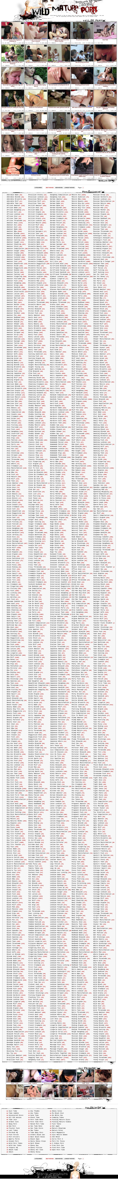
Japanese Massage (57, 700)
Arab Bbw (10, 472)
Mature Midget (77, 279)
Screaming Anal (99, 244)
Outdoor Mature (78, 644)
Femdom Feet (33, 920)
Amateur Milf (12, 300)
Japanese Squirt (57, 730)
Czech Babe (32, 653)
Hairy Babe (54, 358)
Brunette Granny (35, 272)
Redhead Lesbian (78, 950)
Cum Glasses (33, 595)
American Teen (13, 406)
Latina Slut (55, 847)
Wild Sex (97, 1004)
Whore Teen (97, 956)
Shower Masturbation (101, 339)
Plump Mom (76, 735)
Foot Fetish (33, 999)
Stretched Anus (99, 556)
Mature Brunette (78, 218)
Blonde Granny (13, 993)
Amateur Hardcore (14, 289)
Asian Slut (11, 569)
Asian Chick (12, 502)
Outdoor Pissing (78, 646)
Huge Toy (53, 552)
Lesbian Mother (56, 939)
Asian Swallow (13, 576)
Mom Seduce (76, 470)
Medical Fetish (78, 356)
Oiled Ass (76, 584)
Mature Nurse (77, 283)
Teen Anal (97, 634)
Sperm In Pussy (99, 498)
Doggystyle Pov (34, 739)
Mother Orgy (77, 515)
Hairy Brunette (56, 365)
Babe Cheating (13, 610)
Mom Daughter (77, 457)
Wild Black (97, 984)
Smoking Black (99, 429)
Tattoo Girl (98, 616)
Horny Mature (55, 487)
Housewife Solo (56, 520)
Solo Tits (97, 479)
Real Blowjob (77, 892)
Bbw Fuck (10, 644)
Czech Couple (33, 659)
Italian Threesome (57, 646)
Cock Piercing (34, 496)
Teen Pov (97, 722)
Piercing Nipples (79, 711)
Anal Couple (12, 414)
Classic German (34, 446)
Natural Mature (78, 526)
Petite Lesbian (78, 705)
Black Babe (11, 877)
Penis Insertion (78, 687)
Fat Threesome (34, 911)
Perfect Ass (77, 692)
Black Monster (13, 909)
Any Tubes (34, 1113)
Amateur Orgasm (13, 309)
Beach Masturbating (15, 700)
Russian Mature (99, 203)
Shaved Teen (98, 330)
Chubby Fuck (33, 418)
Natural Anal (77, 520)
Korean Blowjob (56, 795)
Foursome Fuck (34, 1008)
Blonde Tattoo (13, 1023)
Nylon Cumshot (77, 552)
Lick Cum (53, 1021)
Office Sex (76, 578)
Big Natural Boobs (14, 821)
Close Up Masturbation (37, 483)
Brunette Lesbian (35, 276)
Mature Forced (77, 251)
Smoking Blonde (99, 431)
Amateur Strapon (13, 332)
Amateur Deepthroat (15, 264)
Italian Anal (55, 619)
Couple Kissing (34, 541)
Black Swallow (13, 937)
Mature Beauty (77, 201)
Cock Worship (33, 500)
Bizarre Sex (12, 868)
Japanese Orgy (56, 715)
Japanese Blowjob (57, 666)
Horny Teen (54, 502)
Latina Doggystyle (57, 821)
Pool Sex (75, 743)
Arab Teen (11, 481)
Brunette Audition (36, 240)
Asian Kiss (11, 537)
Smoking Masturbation (102, 444)
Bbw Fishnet (12, 642)
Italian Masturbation (59, 631)
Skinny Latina (99, 378)
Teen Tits (97, 752)
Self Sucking (98, 272)
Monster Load (77, 494)
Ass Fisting (12, 588)
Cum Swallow (33, 616)
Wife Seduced (98, 971)
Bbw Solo (10, 674)
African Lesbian (13, 214)
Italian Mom (55, 638)
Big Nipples (12, 823)
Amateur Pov (12, 315)
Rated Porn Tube (37, 1124)
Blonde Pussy (12, 1014)
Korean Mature (56, 797)
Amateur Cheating (14, 244)
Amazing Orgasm (13, 380)
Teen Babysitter (100, 640)
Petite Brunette (78, 702)
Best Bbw (10, 728)
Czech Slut (32, 674)
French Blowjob (34, 1019)
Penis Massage (77, 690)
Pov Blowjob (77, 780)
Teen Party (97, 717)
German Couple (56, 216)
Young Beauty (98, 1021)
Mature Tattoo (77, 339)
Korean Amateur (56, 793)
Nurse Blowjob (77, 541)
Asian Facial (12, 515)
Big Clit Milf (13, 784)
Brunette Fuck (34, 270)
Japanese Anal (56, 651)
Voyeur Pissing (99, 922)
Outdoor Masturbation (81, 642)
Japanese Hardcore (57, 690)
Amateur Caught (13, 242)
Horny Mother (55, 494)
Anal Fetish (12, 423)
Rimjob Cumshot (78, 1027)
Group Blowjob (56, 341)
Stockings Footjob (101, 541)
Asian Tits (11, 580)
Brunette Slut (34, 292)
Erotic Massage (34, 836)
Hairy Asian (55, 356)
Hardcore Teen (56, 423)
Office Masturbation (80, 573)
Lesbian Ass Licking (58, 872)
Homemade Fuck (56, 446)
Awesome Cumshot (13, 601)
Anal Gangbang (13, 431)
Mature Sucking (78, 330)
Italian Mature (56, 634)
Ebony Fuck (32, 799)
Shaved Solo (98, 328)
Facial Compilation (36, 859)
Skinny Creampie (100, 371)
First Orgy (32, 971)
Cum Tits (32, 621)
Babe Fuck (11, 612)
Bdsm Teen (11, 696)
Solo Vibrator (99, 483)
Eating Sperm (33, 771)
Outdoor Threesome (79, 649)
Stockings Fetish (100, 539)
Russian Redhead (100, 218)
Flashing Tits (34, 997)
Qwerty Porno (14, 1139)
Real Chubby (77, 903)
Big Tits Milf (13, 842)
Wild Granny (98, 993)
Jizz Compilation (57, 750)
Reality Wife (77, 926)
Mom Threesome (77, 479)
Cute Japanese (34, 640)
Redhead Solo (77, 963)
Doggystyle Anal (35, 735)
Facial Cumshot (34, 862)
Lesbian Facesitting (58, 898)
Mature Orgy (77, 292)
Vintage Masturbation (102, 894)
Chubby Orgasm (34, 429)
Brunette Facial (35, 268)
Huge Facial (55, 537)
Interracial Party (57, 608)
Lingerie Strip (56, 1032)
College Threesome (36, 517)
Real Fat (75, 913)
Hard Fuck (54, 403)
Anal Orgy (11, 438)
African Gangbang (14, 210)
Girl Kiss (54, 261)
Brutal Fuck (33, 313)
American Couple (13, 390)
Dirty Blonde (33, 707)
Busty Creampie (34, 330)
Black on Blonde (13, 954)
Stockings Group (100, 545)
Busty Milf (32, 341)
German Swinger (56, 244)
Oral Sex (75, 614)
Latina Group (55, 825)
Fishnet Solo (33, 991)
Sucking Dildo (99, 591)
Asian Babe (11, 489)
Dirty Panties (34, 724)
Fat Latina (32, 894)
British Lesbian (35, 221)
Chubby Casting (34, 414)
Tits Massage (98, 806)
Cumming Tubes (58, 1117)
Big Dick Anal (13, 804)
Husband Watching (57, 558)
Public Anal (77, 838)
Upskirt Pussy (99, 859)
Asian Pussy (12, 565)
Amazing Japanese (14, 373)
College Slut (33, 513)
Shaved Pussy (98, 326)
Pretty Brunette (78, 825)
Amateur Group (13, 285)
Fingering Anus (34, 948)
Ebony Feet (32, 797)
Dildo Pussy (33, 696)
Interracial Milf (57, 599)
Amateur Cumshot (13, 259)
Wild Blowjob (98, 986)
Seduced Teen (98, 264)
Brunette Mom (33, 281)
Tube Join (85, 1083)
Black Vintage (13, 948)
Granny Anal (55, 304)
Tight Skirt (98, 797)
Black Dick (11, 892)
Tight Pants (98, 793)
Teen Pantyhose (99, 715)
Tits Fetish (98, 804)
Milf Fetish (77, 386)
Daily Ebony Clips (38, 1141)
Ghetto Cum (54, 253)
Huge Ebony (54, 535)
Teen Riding (98, 726)
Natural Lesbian (78, 524)
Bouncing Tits (13, 1051)
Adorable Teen (13, 203)
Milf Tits (76, 436)
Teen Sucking (98, 743)
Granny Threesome (57, 337)
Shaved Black (98, 302)
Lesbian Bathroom (57, 879)
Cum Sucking (33, 614)
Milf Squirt (77, 421)
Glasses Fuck (55, 287)
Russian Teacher (100, 227)
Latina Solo (55, 849)
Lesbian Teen (55, 1001)
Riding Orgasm (77, 1025)
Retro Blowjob (77, 980)
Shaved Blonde (99, 304)
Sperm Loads (98, 502)
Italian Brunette (57, 623)
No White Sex (57, 1115)
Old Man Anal (77, 588)
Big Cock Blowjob (14, 788)
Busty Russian (34, 347)
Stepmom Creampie (100, 528)
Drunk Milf (32, 765)
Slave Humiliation (101, 403)
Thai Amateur (98, 758)
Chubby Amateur (34, 406)
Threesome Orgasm (100, 776)
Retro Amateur (77, 969)
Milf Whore (76, 440)
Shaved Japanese (100, 315)
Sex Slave (97, 283)
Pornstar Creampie (79, 756)
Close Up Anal (34, 470)
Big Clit (10, 780)
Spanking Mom (98, 489)
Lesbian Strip (56, 995)
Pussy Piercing (78, 879)
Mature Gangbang (78, 255)
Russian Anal (77, 1036)
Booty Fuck (11, 1049)
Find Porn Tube (58, 1148)
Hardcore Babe (56, 408)
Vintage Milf (98, 898)
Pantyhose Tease (78, 677)
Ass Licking (12, 593)
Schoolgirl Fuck (100, 240)
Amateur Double (13, 270)
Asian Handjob (13, 530)
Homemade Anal (56, 438)
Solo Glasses (98, 464)
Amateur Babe (12, 229)
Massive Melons (56, 1051)
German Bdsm (55, 205)
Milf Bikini (77, 367)
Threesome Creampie (101, 771)
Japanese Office (57, 711)
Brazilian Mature (35, 199)
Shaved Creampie (100, 311)
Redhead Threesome (79, 967)
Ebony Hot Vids (36, 1150)
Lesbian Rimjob (56, 969)
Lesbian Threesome (57, 1004)
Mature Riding (77, 304)
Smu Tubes (34, 1130)
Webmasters (38, 1168)
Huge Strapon (55, 548)
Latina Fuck (55, 823)
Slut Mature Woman (59, 1135)
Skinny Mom (97, 388)
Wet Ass (96, 926)
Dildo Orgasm (33, 694)
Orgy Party (76, 623)
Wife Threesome (99, 976)
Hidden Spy (54, 434)
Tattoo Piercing (100, 621)
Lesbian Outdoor (57, 950)
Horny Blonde (55, 464)
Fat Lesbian (33, 896)
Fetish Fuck (33, 937)
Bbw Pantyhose (13, 666)
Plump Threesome (78, 739)
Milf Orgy (76, 403)
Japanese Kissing (57, 696)
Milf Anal (76, 358)
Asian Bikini (12, 498)
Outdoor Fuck (77, 636)
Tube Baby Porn (36, 1132)
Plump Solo (76, 737)
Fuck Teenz (56, 1124)
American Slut (13, 403)
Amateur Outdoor (13, 313)
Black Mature (12, 903)
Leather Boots (56, 859)
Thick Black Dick (100, 765)
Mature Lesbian (78, 272)
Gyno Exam (54, 350)
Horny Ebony (55, 479)
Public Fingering (79, 847)
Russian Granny (78, 1060)
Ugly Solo (97, 829)
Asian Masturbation (15, 543)
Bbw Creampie (12, 636)
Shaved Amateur (99, 289)
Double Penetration (36, 754)
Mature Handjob (78, 259)
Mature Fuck (77, 253)
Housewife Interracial (59, 515)
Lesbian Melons (56, 933)
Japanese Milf (56, 707)
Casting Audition (35, 354)
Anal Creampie (13, 416)
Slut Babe (97, 412)
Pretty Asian (77, 819)
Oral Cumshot (77, 610)
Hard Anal (54, 401)
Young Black (98, 1023)
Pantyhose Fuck (78, 668)
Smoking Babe (98, 427)
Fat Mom (31, 903)
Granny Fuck (55, 313)
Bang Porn (14, 1097)
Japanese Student (57, 733)
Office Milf (77, 576)
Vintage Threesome (101, 913)
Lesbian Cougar (56, 892)
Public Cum (76, 842)
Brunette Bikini (35, 251)
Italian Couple (56, 625)
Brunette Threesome (36, 302)
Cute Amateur (33, 629)
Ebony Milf (32, 814)
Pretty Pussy (77, 834)
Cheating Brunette (36, 382)
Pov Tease (76, 799)
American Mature (13, 397)
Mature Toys (77, 345)
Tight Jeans (98, 788)
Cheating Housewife (36, 390)
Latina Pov (54, 844)
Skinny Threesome (100, 397)
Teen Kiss (97, 700)
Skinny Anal (98, 356)
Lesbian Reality (57, 967)
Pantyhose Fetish (79, 666)
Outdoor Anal (77, 629)
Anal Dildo (11, 418)
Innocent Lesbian (57, 565)
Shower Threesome (100, 345)
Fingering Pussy (35, 956)
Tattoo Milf (98, 619)
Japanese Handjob (57, 687)
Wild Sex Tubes (15, 1145)
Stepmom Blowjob (100, 524)
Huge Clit (54, 526)
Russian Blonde (78, 1042)
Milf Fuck (76, 388)
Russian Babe (77, 1038)
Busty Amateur (34, 315)
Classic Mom (33, 453)
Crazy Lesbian (34, 560)
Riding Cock (77, 1014)
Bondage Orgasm (13, 1042)
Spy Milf (97, 513)
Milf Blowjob (77, 369)
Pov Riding (76, 795)
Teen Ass (97, 636)
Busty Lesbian (34, 339)
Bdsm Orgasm (12, 692)
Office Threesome (79, 580)
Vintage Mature (99, 896)
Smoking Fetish (99, 438)
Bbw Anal (10, 627)
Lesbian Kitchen (57, 922)
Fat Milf (32, 900)
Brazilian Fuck (13, 1060)
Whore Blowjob (99, 946)
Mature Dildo (77, 231)
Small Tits (97, 423)
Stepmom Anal (98, 522)
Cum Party (32, 612)
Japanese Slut (56, 726)
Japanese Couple (57, 672)
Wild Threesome (99, 1010)
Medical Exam (77, 354)
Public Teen (77, 859)
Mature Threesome (79, 343)
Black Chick (12, 887)
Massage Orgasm (56, 1049)
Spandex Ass (98, 485)
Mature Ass (76, 195)
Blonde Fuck (12, 989)
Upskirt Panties (100, 857)
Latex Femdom (55, 801)
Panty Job (76, 664)
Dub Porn (32, 1097)
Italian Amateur (57, 616)
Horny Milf (54, 489)
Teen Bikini (98, 649)
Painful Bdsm (77, 653)
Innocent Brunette (57, 563)
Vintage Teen (98, 911)
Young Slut (97, 1051)
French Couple (34, 1023)
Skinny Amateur (99, 354)
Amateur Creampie (14, 255)
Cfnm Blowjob (33, 371)
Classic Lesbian (35, 451)
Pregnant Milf (77, 816)
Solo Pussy (97, 474)
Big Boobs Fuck (13, 778)
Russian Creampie (79, 1053)
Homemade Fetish (57, 444)
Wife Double (98, 967)
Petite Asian (77, 698)
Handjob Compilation (58, 395)
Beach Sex (11, 702)
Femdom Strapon (34, 933)
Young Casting (99, 1029)
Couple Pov (32, 545)
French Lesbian (34, 1032)
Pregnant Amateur (79, 804)
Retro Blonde (77, 978)
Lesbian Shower (56, 976)
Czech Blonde (33, 655)
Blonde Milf (12, 1004)
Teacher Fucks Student (102, 623)
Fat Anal (32, 877)
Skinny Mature (99, 384)
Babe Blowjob (12, 606)
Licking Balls (56, 1023)
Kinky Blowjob (56, 765)
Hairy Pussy (55, 388)
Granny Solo (55, 330)
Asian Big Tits (13, 496)
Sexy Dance (97, 287)
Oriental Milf (77, 627)
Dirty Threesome (35, 730)
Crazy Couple (33, 552)
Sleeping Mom (98, 410)
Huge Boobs (54, 524)
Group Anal (54, 339)
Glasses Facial (56, 285)
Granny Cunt (55, 311)
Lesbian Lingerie (57, 924)
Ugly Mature (98, 825)
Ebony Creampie (34, 791)
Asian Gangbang (13, 528)
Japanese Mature (57, 705)
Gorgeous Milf (56, 300)
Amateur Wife (12, 354)
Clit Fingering (34, 461)
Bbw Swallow (12, 681)
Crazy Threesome (35, 567)
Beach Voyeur (12, 705)
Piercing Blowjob (79, 709)
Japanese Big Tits (57, 664)
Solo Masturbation (101, 468)
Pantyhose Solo (78, 674)
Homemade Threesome (58, 457)
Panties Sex (77, 662)
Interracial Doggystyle (60, 586)
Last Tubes (67, 1097)
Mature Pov (76, 300)
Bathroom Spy (12, 625)
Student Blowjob (100, 563)
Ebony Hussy (35, 1152)
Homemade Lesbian (57, 449)
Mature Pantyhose (79, 294)
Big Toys (10, 847)
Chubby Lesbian (34, 423)
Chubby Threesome (35, 440)
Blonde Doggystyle (14, 980)
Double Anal (33, 741)
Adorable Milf (13, 201)
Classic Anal (33, 442)
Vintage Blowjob (100, 879)
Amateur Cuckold (13, 257)
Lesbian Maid (55, 926)
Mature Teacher (78, 341)
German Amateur (56, 199)
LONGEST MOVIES (69, 187)
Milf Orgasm (77, 401)
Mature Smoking (78, 319)
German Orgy (55, 240)
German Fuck (55, 225)
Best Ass (10, 726)
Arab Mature (12, 477)
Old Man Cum (77, 595)
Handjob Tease (56, 399)
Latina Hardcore (57, 827)
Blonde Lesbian (13, 999)
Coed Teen (32, 502)
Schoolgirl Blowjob (101, 238)
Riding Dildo (77, 1021)
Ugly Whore (97, 834)
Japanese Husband (57, 694)
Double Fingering (35, 748)
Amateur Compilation (15, 248)
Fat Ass (31, 879)
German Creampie (57, 218)
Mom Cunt (75, 455)
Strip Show (97, 558)
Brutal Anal (33, 307)
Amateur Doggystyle (15, 268)
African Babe (12, 208)
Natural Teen (77, 530)
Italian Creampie (57, 627)
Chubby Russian (34, 431)
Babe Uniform (12, 619)
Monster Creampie (79, 489)
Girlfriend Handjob (58, 272)
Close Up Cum (33, 477)
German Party (55, 242)
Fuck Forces (103, 1097)
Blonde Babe (12, 961)
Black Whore (12, 950)
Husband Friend (56, 556)
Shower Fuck (98, 337)
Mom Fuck (75, 461)
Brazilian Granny (35, 195)
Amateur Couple (13, 253)
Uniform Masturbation (102, 842)
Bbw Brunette (12, 631)
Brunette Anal (34, 238)
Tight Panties (99, 791)
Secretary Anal (99, 251)
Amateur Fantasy (13, 274)
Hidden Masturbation (58, 427)
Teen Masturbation (101, 705)
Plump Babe (76, 720)
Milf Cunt (76, 378)
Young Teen (97, 1055)
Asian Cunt (11, 509)
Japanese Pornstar (57, 720)
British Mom (33, 227)
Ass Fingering (13, 586)
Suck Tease (97, 576)
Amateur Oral (12, 307)
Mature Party (77, 296)
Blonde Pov (11, 1012)
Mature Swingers (78, 335)
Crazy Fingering (35, 556)
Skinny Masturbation (101, 382)
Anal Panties (12, 440)
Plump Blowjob (77, 724)
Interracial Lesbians (59, 597)
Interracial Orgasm (58, 603)
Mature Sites (57, 1130)
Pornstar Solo (77, 773)
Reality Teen (77, 924)
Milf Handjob (77, 393)
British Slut (33, 229)
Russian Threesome (101, 231)
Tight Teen (97, 799)
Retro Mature (77, 995)
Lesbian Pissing (57, 956)
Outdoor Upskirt (78, 651)
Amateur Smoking (13, 326)
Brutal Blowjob (34, 309)
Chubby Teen (33, 438)
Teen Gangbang (99, 690)
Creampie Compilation (37, 569)
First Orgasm (33, 969)
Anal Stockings (13, 453)
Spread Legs (98, 507)
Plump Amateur (77, 717)
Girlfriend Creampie (58, 268)
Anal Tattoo (12, 457)
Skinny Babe (98, 360)
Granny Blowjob (56, 307)
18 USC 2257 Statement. (50, 1177)
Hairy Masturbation (58, 382)
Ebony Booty (33, 784)
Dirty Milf (32, 720)
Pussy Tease (77, 887)
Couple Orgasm (34, 543)
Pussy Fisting (77, 866)
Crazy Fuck (32, 558)
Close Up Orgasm (35, 485)
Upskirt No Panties (101, 855)
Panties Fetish (78, 655)
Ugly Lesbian (98, 823)
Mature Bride (77, 216)
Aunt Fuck (11, 599)
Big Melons (11, 819)
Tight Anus (97, 780)
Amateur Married (13, 298)
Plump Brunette (78, 726)
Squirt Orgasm (99, 517)
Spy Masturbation (100, 511)
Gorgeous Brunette (57, 296)
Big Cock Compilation (16, 791)
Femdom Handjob (34, 924)
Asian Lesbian (13, 539)
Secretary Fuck (99, 255)
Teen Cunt (97, 664)
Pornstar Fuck (77, 758)
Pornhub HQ (85, 1097)
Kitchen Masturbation (59, 786)
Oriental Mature (78, 625)
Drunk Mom (32, 767)
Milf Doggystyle (78, 380)
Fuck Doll (32, 1051)
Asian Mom (11, 550)
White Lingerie (99, 941)
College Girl (33, 509)
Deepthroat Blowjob (36, 683)
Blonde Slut (12, 1017)
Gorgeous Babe (56, 292)
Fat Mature (32, 898)
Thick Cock (97, 767)
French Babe (33, 1017)
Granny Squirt (56, 335)
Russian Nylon (99, 212)
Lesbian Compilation (58, 890)
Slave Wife (97, 406)
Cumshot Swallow (35, 625)
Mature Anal (55, 1060)
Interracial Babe (57, 571)
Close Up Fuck (34, 481)
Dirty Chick (33, 711)
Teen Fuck (97, 687)
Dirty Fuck (32, 713)
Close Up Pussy (34, 487)
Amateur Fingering (14, 276)
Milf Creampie (77, 375)
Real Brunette (77, 894)
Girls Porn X (57, 1139)
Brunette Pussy (34, 289)
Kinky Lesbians (56, 771)
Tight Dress (98, 786)
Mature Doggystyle (79, 233)
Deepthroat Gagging (36, 690)
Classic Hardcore (35, 449)
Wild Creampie (99, 989)
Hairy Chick (55, 367)
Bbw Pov (10, 670)
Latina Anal (55, 810)
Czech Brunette (34, 657)
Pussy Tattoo (77, 885)
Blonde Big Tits (13, 965)
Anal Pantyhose (13, 442)
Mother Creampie (78, 507)
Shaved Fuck (98, 313)
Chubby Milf (33, 427)
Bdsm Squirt (12, 694)
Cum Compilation (35, 588)
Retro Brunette (78, 982)
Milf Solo (76, 416)
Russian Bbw (77, 1040)
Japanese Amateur (57, 649)
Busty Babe (32, 322)
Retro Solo (76, 1008)
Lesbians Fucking (57, 1017)
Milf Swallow (77, 429)
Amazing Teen (12, 382)
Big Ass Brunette (14, 754)
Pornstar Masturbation (81, 763)
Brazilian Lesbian (36, 197)
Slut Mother (98, 416)
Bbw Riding (11, 672)
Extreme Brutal (34, 851)
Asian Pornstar (13, 560)
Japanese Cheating (57, 670)
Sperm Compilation (101, 494)
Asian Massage (13, 541)
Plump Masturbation (80, 728)
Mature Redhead (78, 302)
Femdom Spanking (35, 930)
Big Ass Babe (12, 748)
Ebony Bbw (32, 780)
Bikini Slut (12, 853)
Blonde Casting (13, 971)
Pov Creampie (77, 784)
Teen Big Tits (99, 646)
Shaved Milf (98, 324)
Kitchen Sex (55, 791)
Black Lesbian (13, 898)
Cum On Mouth (33, 603)
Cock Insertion (34, 492)
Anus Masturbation (14, 468)
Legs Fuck (54, 866)
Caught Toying (34, 367)
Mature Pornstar (78, 298)
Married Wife (55, 1042)
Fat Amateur (33, 875)
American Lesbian (14, 395)
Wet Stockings (99, 937)
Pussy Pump (76, 881)
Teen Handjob (98, 696)
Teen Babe (97, 638)
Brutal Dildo (33, 311)
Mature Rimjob (77, 307)
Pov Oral (75, 791)
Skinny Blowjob (99, 367)
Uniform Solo (98, 844)
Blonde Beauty (13, 963)
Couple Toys (33, 548)
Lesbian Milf (55, 935)
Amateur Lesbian (13, 296)
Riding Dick (77, 1019)
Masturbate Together (58, 1053)
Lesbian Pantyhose (57, 952)
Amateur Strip (13, 335)
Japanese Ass (55, 653)
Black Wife (11, 952)
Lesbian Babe (55, 875)
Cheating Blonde (35, 380)
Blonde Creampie (13, 978)
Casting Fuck (33, 356)
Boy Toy (10, 1053)
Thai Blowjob (98, 761)
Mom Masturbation (79, 466)
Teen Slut (97, 730)
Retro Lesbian (77, 991)
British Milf (33, 225)
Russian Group (99, 195)
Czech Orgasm (33, 672)
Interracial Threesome (59, 614)
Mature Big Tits (78, 208)
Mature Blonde (77, 212)
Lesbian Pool (55, 958)
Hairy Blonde (55, 363)
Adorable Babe (13, 195)
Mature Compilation (80, 225)
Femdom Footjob (34, 922)
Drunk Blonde (33, 761)
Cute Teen (32, 646)
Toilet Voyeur (99, 808)
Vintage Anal (98, 870)
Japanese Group (56, 685)
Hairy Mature (55, 384)
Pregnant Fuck (77, 812)
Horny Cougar (55, 474)
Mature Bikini (77, 210)
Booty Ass (11, 1047)
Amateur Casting (13, 240)
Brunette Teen (34, 300)
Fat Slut (32, 907)
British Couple (34, 212)
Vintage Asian (99, 872)
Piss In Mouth (77, 715)
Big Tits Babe (13, 829)
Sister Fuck (98, 352)
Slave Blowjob (99, 399)
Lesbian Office (56, 943)
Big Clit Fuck (13, 782)
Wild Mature (98, 997)
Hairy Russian (56, 390)
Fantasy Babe (33, 870)
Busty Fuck (32, 335)
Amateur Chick (13, 246)
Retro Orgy (76, 1004)
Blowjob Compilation (15, 1032)
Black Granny (12, 896)
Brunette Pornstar (36, 285)
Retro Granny (77, 989)
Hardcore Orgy (56, 418)
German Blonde (56, 208)
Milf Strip (76, 425)
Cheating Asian (34, 378)
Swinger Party (99, 610)
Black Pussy (12, 922)
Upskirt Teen (98, 862)
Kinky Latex (55, 769)
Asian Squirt (12, 573)
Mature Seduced (78, 311)
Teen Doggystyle (100, 670)
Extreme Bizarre (35, 849)
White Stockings (100, 943)
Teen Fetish (98, 679)
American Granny (13, 393)
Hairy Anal (54, 354)
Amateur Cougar (13, 251)
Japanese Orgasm (57, 713)
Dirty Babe (32, 705)
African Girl (12, 212)
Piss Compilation (79, 713)
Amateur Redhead (13, 317)
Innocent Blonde (57, 560)
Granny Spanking (57, 332)
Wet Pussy (97, 935)
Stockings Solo (99, 548)
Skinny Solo (98, 393)
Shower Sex (97, 341)
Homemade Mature (57, 451)
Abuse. (60, 1177)
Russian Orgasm (99, 214)
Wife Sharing (98, 974)
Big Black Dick (13, 776)
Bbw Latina (11, 649)
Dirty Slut (32, 726)
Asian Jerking (13, 535)
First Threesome (35, 974)
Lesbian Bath (55, 877)
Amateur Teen (12, 345)
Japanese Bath (56, 657)
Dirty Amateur (34, 700)
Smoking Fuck (98, 440)
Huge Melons (55, 541)
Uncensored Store (50, 1083)
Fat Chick (32, 890)
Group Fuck (54, 343)
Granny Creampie (57, 309)
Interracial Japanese (59, 595)
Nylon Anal (76, 548)
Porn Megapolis (58, 1132)
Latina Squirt (56, 851)
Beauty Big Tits (13, 709)
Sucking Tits (98, 595)
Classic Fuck (33, 444)
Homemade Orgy (56, 453)
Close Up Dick (34, 479)
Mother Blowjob (78, 502)
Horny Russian (56, 500)
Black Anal (11, 872)
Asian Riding (12, 567)
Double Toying (34, 756)
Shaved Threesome (100, 332)
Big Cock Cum (12, 793)
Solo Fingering (99, 461)
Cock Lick (32, 494)
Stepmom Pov (98, 535)
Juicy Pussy (55, 761)
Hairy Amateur (56, 352)
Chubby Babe (33, 410)
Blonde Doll (12, 982)
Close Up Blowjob (35, 472)
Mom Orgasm (76, 468)
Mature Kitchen (78, 268)
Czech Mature (33, 666)
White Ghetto (98, 939)
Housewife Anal (56, 509)
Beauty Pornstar (13, 720)
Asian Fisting (13, 522)
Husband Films (56, 554)
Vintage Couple (99, 881)
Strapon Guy (98, 552)
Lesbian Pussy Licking (59, 965)
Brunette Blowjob (35, 253)
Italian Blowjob (57, 621)
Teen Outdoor (98, 713)
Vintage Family (99, 883)
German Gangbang (57, 227)
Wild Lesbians (99, 995)
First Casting (34, 963)
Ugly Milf (97, 827)
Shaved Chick (98, 309)
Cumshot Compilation (37, 623)
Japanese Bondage (57, 668)
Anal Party (11, 444)
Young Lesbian (99, 1045)
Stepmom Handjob (100, 532)
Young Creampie (99, 1036)
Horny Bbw (54, 461)
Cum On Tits (33, 608)
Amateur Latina (13, 294)
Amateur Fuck (12, 281)
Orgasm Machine (78, 619)
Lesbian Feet (55, 903)
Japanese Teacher (57, 735)
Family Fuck (33, 866)
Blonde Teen (12, 1025)
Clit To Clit (33, 468)
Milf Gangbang (77, 390)
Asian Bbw (11, 492)
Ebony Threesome (35, 829)
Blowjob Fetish (13, 1034)
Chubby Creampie (35, 416)
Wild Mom (97, 1001)
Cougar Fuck (33, 526)
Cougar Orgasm (34, 528)
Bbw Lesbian (12, 651)
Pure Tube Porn (36, 1122)
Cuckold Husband (35, 584)
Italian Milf (55, 636)
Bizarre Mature (13, 866)
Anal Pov (10, 449)
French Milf (33, 1038)
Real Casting (77, 898)
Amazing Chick (13, 369)
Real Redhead (77, 920)
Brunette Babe (34, 242)
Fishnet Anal (33, 984)
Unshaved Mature (100, 849)
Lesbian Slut (55, 980)
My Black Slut (58, 1113)
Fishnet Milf (33, 989)
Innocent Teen (56, 567)
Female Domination (36, 918)
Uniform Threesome (101, 847)
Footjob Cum (33, 1004)
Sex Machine (98, 279)
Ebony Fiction (36, 1148)
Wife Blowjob (98, 965)
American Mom (12, 401)
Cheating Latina (35, 395)
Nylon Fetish (77, 556)
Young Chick (98, 1032)
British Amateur (35, 205)
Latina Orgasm (56, 838)
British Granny (34, 218)
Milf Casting (77, 373)
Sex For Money (99, 276)
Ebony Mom (32, 816)
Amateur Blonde (13, 233)
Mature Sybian (77, 337)
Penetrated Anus (78, 685)
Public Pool (77, 855)
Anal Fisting (12, 425)
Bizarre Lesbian (13, 862)
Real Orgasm (77, 915)
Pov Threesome (77, 801)
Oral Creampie (77, 606)
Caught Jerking (34, 363)
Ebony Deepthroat (35, 793)
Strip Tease (98, 560)
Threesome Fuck (99, 773)
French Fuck (33, 1027)
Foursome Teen (34, 1010)
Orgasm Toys (77, 621)
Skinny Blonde (99, 365)
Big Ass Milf (12, 767)
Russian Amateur (78, 1034)
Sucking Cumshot (100, 588)
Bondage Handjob (13, 1040)
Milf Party (76, 406)
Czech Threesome (35, 679)
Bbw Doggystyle (13, 638)
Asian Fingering (13, 520)
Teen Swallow (98, 745)
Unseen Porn (14, 1141)
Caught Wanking (34, 369)
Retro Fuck (76, 986)
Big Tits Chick (13, 832)
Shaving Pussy (99, 335)
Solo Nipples (98, 470)
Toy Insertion (99, 812)
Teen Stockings (99, 739)
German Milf (55, 238)
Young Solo (97, 1053)
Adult (11, 1152)
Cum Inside (32, 597)
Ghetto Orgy (55, 257)
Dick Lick (32, 692)
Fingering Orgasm (35, 954)
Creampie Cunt (34, 571)
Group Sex (54, 347)
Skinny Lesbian (99, 380)
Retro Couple (77, 984)
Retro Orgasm (77, 1001)
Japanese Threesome (58, 739)
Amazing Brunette (14, 367)
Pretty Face (77, 827)
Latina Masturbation (58, 832)
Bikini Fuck (12, 851)
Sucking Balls (99, 578)
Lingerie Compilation (59, 1027)
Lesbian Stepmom (57, 989)
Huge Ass (53, 522)
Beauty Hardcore (13, 715)
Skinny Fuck (98, 373)
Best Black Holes (37, 1137)
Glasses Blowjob (57, 283)
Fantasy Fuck (33, 872)
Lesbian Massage (57, 928)
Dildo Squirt (33, 698)
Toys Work (97, 816)
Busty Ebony (33, 332)
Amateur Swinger (13, 341)
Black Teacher (13, 939)
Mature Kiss (77, 266)
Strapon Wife (98, 554)
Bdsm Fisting (12, 690)
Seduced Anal (98, 259)
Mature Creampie (78, 227)
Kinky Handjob (56, 767)
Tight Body (97, 784)
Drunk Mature (33, 763)
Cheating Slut (34, 401)
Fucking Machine (35, 1055)
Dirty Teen (32, 728)
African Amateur (13, 205)
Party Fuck (76, 679)
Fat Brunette (33, 885)
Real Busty (76, 896)
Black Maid (11, 900)
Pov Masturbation (79, 788)
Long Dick (54, 1036)
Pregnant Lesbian (79, 814)
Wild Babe (97, 980)
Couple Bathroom (35, 535)
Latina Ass (54, 812)
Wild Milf (97, 999)
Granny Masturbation (58, 324)
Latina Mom (54, 836)
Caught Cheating (35, 360)
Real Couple (77, 907)
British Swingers (35, 231)
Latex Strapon (56, 808)
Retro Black (77, 976)
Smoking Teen (98, 453)
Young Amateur (99, 1012)
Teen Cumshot (98, 662)
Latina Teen (55, 853)
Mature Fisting (78, 246)
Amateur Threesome (14, 347)
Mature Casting (78, 221)
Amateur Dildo (13, 266)
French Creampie (35, 1025)
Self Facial (98, 268)
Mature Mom (76, 281)
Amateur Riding (13, 319)
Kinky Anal (54, 763)
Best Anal (11, 724)
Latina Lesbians (57, 829)
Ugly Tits (97, 832)
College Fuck (33, 507)
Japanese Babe (56, 655)
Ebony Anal (32, 776)
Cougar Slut (33, 530)
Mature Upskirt (78, 350)
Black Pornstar (13, 918)
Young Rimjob (98, 1047)
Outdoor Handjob (78, 640)
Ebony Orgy (32, 821)
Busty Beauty (33, 324)
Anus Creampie (13, 466)
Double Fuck (33, 752)
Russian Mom (98, 208)
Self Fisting (98, 270)
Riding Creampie (78, 1017)
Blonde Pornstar (13, 1010)
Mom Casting (77, 449)
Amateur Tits (12, 350)
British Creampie (35, 214)
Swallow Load (98, 597)
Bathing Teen (12, 621)
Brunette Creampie (36, 261)
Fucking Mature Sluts (61, 1120)
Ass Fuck (10, 591)
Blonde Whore (12, 1029)
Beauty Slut (12, 722)
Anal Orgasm (12, 436)
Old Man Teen (77, 599)
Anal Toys (11, 461)
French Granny (34, 1029)
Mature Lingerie (78, 274)
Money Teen (76, 481)
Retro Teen (76, 1010)
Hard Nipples (55, 406)
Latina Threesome (57, 855)
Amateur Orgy (12, 311)
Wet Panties (98, 933)
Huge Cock (54, 528)
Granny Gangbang (57, 315)
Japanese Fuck (56, 681)
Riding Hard (77, 1023)
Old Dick (75, 586)
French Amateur (34, 1012)
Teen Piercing (99, 720)
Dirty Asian (33, 702)
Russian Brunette (79, 1047)
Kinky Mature (55, 773)
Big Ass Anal (12, 743)
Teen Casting (98, 653)
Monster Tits (77, 498)
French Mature (34, 1036)
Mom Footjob (77, 459)
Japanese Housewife (58, 692)
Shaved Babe (98, 296)
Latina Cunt (55, 819)
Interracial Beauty (58, 573)
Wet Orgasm (97, 930)
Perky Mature (77, 696)
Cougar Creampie (35, 524)
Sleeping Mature (100, 408)
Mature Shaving (78, 313)
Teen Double (98, 672)
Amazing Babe (12, 360)
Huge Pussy (54, 545)
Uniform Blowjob (100, 836)
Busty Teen (32, 350)
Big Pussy (11, 827)
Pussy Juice (77, 872)
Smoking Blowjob (100, 434)
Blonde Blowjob (13, 969)
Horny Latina (55, 485)
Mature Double (77, 236)
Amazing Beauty (13, 363)
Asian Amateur (13, 483)
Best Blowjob (12, 730)
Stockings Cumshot (101, 537)
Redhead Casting (78, 939)
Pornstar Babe (77, 750)
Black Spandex (13, 930)
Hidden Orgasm (56, 429)
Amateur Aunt (12, 227)
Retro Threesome (78, 1012)
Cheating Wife (34, 403)
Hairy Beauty (55, 360)
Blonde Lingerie (13, 1001)
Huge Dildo (54, 532)
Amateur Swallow (13, 339)
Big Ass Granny (13, 763)
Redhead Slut (77, 961)
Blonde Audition (13, 958)
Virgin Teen (98, 918)
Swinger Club (98, 601)
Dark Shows (34, 1143)
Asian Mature (12, 545)
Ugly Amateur (98, 819)
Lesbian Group (56, 915)
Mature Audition (78, 197)
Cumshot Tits (33, 627)
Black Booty (12, 885)
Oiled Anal (76, 582)
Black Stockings (13, 935)
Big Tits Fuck (13, 836)
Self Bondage (98, 266)
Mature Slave (77, 315)
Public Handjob (78, 851)
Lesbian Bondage (57, 885)
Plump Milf (76, 733)
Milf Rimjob (77, 412)
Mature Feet (77, 240)
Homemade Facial (57, 442)
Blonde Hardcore (13, 995)
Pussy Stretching (79, 883)
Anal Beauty (12, 408)
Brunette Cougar (35, 259)
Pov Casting (77, 782)
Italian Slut (55, 642)
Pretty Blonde (77, 823)
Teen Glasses (98, 692)
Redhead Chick (77, 941)
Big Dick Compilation (16, 808)
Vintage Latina (99, 890)
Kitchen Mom (55, 788)
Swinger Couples (100, 603)
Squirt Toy (97, 520)
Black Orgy (11, 913)
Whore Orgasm (98, 954)
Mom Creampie (77, 453)
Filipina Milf (34, 946)
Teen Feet (97, 677)
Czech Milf (32, 668)
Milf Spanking (77, 418)
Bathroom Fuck (13, 623)
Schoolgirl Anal (100, 236)
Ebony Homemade (34, 804)
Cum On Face (33, 601)
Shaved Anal (98, 292)
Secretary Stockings (101, 257)
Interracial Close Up (59, 578)
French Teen (33, 1047)
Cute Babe (32, 631)
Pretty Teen (77, 836)
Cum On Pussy (33, 606)
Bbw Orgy (10, 664)
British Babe (33, 210)
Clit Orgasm (33, 464)
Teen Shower (98, 728)
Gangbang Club (34, 1060)
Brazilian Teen (34, 203)
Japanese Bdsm (56, 659)
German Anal (55, 201)
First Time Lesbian (36, 980)
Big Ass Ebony (13, 758)
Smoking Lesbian (100, 442)
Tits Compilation (100, 801)
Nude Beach (76, 537)
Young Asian (98, 1017)
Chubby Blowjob (34, 412)
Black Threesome (13, 943)
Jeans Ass (54, 743)
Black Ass (11, 875)
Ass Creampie (12, 584)
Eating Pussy (33, 769)
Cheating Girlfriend (37, 388)
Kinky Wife (54, 780)
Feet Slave (32, 915)
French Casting (34, 1021)
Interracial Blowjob (58, 576)
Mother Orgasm (77, 513)
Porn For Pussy (58, 1141)
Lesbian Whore (56, 1014)
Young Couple (98, 1034)
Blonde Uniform (13, 1027)
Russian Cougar (78, 1049)
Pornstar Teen (77, 776)
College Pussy (34, 511)
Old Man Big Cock (79, 591)
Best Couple (12, 735)
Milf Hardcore (77, 395)
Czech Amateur (34, 649)
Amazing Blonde (13, 365)
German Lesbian (56, 233)
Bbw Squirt (11, 677)
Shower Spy (97, 343)
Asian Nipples (13, 552)
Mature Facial (77, 238)
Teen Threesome (99, 750)
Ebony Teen (32, 827)
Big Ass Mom (12, 769)
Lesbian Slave (56, 978)
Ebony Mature (33, 812)
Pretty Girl (77, 829)
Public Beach (77, 840)
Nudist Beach (77, 539)
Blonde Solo (12, 1019)
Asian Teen (11, 578)
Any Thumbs (34, 1111)
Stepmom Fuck (98, 530)
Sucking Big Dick (100, 582)
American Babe (13, 384)
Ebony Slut (32, 825)
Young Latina (98, 1042)
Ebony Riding (33, 823)
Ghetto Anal (55, 251)
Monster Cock (77, 485)
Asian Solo (11, 571)
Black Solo (11, 928)
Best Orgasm (12, 741)
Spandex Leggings (100, 487)
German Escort (56, 221)
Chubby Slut (33, 436)
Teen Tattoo (98, 748)
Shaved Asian (98, 294)
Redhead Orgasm (78, 956)
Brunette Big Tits (36, 248)
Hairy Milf (54, 386)
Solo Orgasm (98, 472)
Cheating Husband (35, 393)
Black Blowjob (13, 883)
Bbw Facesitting (13, 640)
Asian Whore (12, 582)
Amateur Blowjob (13, 236)
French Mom (32, 1040)
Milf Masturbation (79, 399)
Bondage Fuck (12, 1038)
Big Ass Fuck (12, 761)
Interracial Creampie (59, 580)
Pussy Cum (76, 862)
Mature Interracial (80, 264)
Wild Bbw (97, 982)
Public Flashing (78, 849)
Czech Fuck (32, 662)
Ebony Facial (33, 795)
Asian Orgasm (12, 554)
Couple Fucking (34, 539)
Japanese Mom (55, 709)
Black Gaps (34, 1139)
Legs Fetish (55, 864)
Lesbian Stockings (57, 991)
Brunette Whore (34, 304)
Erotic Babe (33, 832)
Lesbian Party (56, 954)
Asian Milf (11, 548)
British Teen (33, 233)
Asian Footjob (13, 524)
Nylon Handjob (77, 558)
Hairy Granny (55, 373)
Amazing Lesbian (13, 375)
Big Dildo (11, 816)
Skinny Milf (98, 386)
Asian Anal (11, 485)
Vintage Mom (98, 900)
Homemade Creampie (57, 440)
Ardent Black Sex (37, 1135)
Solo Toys (97, 481)
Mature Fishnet (78, 244)
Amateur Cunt (12, 261)
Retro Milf (76, 997)
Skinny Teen (98, 395)
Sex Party (97, 281)
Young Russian (99, 1049)
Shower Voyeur (99, 347)
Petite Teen (77, 707)
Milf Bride (76, 371)
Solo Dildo (97, 459)
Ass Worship (12, 597)
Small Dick (97, 418)
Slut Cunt (97, 414)
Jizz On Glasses (57, 752)
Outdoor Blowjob (78, 631)
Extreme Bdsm (33, 847)
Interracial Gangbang (59, 593)
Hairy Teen (54, 393)
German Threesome (57, 248)
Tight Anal (97, 778)
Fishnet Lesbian (35, 986)
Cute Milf (32, 644)
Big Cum (10, 801)
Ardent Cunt (103, 1083)
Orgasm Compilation (80, 616)
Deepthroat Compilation (38, 685)
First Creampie (34, 965)
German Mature (56, 236)
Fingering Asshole (36, 950)
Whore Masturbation (101, 950)
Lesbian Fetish (56, 905)
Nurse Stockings (78, 543)
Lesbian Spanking (57, 984)
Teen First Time (100, 683)
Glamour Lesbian (57, 276)
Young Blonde (98, 1025)
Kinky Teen (54, 776)
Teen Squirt (98, 737)
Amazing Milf (12, 378)
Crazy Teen (32, 565)
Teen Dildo (97, 668)
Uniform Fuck (98, 840)
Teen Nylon (97, 707)
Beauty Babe (12, 707)
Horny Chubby (55, 472)
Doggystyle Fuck (35, 737)
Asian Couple (12, 505)
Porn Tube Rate (36, 1120)
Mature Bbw (76, 199)
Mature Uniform (78, 347)
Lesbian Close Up (57, 887)
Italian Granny (56, 629)
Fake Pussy (32, 864)
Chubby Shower (34, 434)
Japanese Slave (56, 724)
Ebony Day (34, 1145)
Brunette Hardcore (36, 274)
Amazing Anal (12, 356)
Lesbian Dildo (56, 894)
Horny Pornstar (56, 496)
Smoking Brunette (100, 436)
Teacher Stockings (101, 627)
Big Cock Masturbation (16, 799)
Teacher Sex (98, 625)
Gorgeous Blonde (57, 294)
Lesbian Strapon (57, 993)
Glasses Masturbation (59, 289)
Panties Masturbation (81, 657)
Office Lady (77, 571)
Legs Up (53, 868)
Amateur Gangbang (14, 283)
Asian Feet (11, 517)
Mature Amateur (56, 1057)
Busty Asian (33, 319)
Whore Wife (97, 961)
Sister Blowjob (99, 350)
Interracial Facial (58, 588)
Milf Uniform (77, 438)
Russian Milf (98, 205)
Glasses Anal (55, 281)
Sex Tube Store (36, 1128)
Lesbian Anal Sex (57, 870)
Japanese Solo (56, 728)
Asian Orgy (11, 556)
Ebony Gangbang (34, 801)
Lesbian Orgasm (56, 946)
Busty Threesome (35, 352)
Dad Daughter (33, 681)
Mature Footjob (78, 248)
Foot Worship (33, 1001)
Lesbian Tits (55, 1006)
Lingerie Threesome (58, 1034)
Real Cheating (77, 900)
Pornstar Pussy (78, 769)
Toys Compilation (100, 814)
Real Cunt (76, 911)
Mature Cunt (77, 229)
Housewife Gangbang (58, 513)
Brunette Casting (35, 255)
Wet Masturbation (100, 928)
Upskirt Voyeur (99, 864)
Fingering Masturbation (38, 952)
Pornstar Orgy (77, 767)
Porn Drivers (14, 1137)
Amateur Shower (13, 324)
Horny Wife (54, 505)
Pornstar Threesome (80, 778)
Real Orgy (76, 918)
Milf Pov (75, 410)
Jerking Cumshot (57, 748)
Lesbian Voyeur (56, 1012)
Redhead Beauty (78, 935)
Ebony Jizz (32, 806)
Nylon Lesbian (77, 560)
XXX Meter (56, 1137)
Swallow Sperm (99, 599)
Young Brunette (99, 1027)
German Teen (55, 246)
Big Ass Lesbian (13, 765)
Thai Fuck (97, 763)
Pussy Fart (76, 864)
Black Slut (11, 926)
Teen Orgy (97, 711)
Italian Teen (55, 644)
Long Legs (54, 1038)
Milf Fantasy (77, 384)
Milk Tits (76, 442)
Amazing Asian (13, 358)
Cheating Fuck (34, 386)
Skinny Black (98, 363)
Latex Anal (54, 799)
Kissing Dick (55, 782)
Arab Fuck (11, 474)
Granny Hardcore (57, 317)
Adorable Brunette (14, 199)
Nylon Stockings (78, 565)
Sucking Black (99, 584)
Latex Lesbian (56, 804)
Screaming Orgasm (100, 248)
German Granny (56, 229)
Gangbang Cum (55, 197)
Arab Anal (11, 470)
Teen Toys (97, 754)
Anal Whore (11, 464)
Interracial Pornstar (59, 610)
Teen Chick (97, 655)
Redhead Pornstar (79, 958)
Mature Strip (77, 328)
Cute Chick (32, 638)
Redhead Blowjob (78, 937)
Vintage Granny (99, 887)
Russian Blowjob (78, 1045)
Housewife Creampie (58, 511)
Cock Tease (32, 498)
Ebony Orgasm (33, 819)
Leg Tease (54, 862)
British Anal (33, 208)
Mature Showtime (59, 1128)
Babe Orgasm (12, 614)
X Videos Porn (58, 1143)
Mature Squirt (77, 324)
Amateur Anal (12, 223)
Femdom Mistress (35, 928)
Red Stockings (77, 928)
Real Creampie (77, 909)
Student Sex (98, 569)
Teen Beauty (98, 644)
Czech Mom (32, 670)
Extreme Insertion (36, 857)
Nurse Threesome (78, 545)
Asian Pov (11, 563)
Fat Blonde (32, 883)
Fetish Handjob (34, 939)
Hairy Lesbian (56, 380)
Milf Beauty (77, 365)
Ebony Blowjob (34, 782)
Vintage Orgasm (99, 903)
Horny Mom (54, 492)
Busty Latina (33, 337)
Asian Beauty (12, 494)
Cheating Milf (34, 397)
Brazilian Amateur (14, 1055)
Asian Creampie (13, 507)
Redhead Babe (77, 933)
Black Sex (11, 924)
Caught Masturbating (37, 365)
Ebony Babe (32, 778)
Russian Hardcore (100, 197)
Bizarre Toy (12, 870)
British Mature (34, 223)
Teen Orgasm (98, 709)
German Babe (55, 203)
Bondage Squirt (13, 1045)
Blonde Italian (13, 997)
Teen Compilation (100, 657)
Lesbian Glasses (57, 913)
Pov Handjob (77, 786)
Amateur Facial (13, 272)
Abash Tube (13, 1150)
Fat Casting (33, 887)
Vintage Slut (98, 907)
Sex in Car (97, 285)
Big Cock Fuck (13, 797)
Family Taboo (33, 868)
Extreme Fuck (33, 855)
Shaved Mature (99, 322)
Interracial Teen (57, 612)
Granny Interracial (58, 319)
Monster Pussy (77, 496)
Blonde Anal (12, 956)
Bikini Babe (12, 849)
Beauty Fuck (12, 713)
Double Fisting (34, 750)
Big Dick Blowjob (14, 806)
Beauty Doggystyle (14, 711)
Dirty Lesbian (34, 717)
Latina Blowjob (56, 814)
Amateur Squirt (13, 330)
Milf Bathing (77, 363)
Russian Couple (78, 1051)
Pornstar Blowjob (79, 752)
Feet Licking (33, 913)
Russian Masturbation (102, 201)
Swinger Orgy (98, 608)
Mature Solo (77, 322)
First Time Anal (35, 976)
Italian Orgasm (56, 640)
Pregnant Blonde (78, 806)
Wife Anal (97, 963)
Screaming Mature (100, 246)
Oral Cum (75, 608)
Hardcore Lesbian (57, 412)
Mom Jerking (77, 464)
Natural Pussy (77, 528)
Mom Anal (75, 444)
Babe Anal (11, 603)
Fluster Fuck (50, 1097)
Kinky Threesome (57, 778)
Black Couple (12, 890)
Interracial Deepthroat (60, 584)
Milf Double (77, 382)
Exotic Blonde (34, 842)
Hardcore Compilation (59, 410)
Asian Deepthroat (14, 511)
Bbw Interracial (13, 646)
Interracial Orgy (57, 606)
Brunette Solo (34, 294)
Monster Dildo (77, 492)
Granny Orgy (55, 328)
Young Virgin (98, 1060)
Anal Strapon (12, 455)
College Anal (33, 505)
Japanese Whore (56, 741)
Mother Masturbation (80, 511)
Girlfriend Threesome (59, 274)
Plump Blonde (77, 722)
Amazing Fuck (12, 371)
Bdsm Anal (11, 687)
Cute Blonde (33, 634)
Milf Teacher (77, 431)
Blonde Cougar (13, 976)
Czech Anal (32, 651)
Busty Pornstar (34, 345)
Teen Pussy (97, 724)
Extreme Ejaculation (37, 853)
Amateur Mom (12, 302)
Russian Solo (98, 223)
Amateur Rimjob (13, 322)
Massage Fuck (55, 1045)
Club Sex (32, 489)
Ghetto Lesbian (56, 255)
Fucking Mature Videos (61, 1122)
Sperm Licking (99, 500)
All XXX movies (67, 1083)
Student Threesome (101, 571)
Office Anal (77, 569)
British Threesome (36, 236)
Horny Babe (54, 459)
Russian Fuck (77, 1057)
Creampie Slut (34, 578)
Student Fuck (98, 565)
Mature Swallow (78, 332)
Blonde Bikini (13, 967)
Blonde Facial (13, 984)
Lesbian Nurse (56, 941)
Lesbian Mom (55, 937)
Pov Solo (75, 797)
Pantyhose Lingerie (80, 670)
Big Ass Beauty (13, 750)
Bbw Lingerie (12, 653)
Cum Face (32, 593)
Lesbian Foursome (57, 911)
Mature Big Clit (78, 205)
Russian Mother (99, 210)
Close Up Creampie (36, 474)
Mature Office (77, 287)
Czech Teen (32, 677)
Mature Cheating (78, 223)
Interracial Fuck (57, 591)
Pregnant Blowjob (79, 808)
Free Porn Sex (58, 1145)
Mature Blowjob (78, 214)
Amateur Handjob (13, 287)
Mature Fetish (77, 242)
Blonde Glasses (13, 991)
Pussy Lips (76, 877)
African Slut (12, 216)
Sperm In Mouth (99, 496)
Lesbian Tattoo (56, 997)
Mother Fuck (77, 509)
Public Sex (76, 857)
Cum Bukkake (33, 586)
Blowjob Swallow (13, 1036)
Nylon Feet (76, 554)
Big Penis (11, 825)
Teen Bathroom (99, 642)
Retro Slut (76, 1006)
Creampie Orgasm (35, 573)
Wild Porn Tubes (15, 1143)
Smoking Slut (98, 451)
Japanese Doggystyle (58, 679)
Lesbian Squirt (56, 986)
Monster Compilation (80, 487)
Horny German (55, 481)
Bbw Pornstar (12, 668)
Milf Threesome (78, 434)
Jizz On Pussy (56, 754)
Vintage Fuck (98, 885)
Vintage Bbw (98, 877)
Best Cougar (12, 733)
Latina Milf (55, 834)
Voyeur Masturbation (101, 920)
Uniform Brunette (100, 838)
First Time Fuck (35, 978)
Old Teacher (77, 601)
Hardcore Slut (56, 421)
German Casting (56, 214)
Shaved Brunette (100, 307)
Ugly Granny (98, 821)
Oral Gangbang (77, 612)
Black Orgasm (12, 911)
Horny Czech (55, 477)
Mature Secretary (79, 309)
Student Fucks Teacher (102, 567)
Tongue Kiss (98, 810)
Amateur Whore (13, 352)
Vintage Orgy (98, 905)
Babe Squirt (12, 616)
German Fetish (56, 223)
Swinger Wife (98, 612)
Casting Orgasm (34, 358)
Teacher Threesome (101, 629)
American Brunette (14, 388)
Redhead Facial (78, 946)
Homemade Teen (56, 455)
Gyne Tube (34, 1115)
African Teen (12, 218)
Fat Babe (32, 881)
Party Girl (76, 681)
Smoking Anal (98, 425)
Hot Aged (55, 1126)
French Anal (33, 1014)
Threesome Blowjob (101, 769)
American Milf (13, 399)
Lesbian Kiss (55, 920)
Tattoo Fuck (98, 614)
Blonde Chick (12, 974)
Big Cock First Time (15, 795)
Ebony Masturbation (36, 810)
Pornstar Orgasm (78, 765)
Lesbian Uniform (57, 1010)
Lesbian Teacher (57, 999)
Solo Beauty (98, 455)
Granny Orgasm (56, 326)
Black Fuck (11, 894)
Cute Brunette (34, 636)
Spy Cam (96, 509)
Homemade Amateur (57, 436)
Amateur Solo (12, 328)
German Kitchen (56, 231)
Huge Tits (54, 550)
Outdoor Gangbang (79, 638)
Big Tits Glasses (14, 838)
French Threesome (35, 1049)
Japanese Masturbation (59, 702)
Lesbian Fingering (57, 907)
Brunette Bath (34, 244)
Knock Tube (34, 1117)
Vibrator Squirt (100, 868)
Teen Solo (97, 733)
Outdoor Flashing (79, 634)
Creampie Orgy (34, 576)
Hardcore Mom (55, 414)
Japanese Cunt (56, 677)
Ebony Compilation (36, 788)
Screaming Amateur (101, 242)
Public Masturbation (80, 853)
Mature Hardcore (78, 261)
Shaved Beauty (99, 300)
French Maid (33, 1034)
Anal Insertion (13, 434)
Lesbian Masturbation (59, 930)
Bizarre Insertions (15, 859)
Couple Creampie (35, 537)
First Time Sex (34, 982)
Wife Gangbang (99, 969)
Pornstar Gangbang (79, 761)
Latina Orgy (55, 840)
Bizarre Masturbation (16, 864)
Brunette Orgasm (35, 283)
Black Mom (11, 907)
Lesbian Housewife (57, 918)
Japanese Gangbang (57, 683)
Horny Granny (55, 483)
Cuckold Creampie (35, 582)
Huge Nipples (55, 543)
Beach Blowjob (13, 698)
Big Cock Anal (13, 786)
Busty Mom (32, 343)
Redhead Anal (77, 930)
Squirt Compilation (101, 515)
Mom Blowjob (77, 446)
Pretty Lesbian (78, 832)
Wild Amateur (98, 978)
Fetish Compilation (36, 935)
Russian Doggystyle (80, 1055)
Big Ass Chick (13, 756)
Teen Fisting (98, 685)
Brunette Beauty (35, 246)
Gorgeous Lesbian (57, 298)
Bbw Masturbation (14, 655)
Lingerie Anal (56, 1025)
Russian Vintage (100, 233)
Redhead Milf (77, 954)
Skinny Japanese (100, 375)
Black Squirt (12, 933)
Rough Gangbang (78, 1032)
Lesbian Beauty (56, 881)
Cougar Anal (33, 520)
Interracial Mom (57, 601)
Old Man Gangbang (79, 597)
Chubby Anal (33, 408)
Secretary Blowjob (101, 253)
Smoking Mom (98, 449)
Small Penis (98, 421)
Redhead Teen (77, 965)
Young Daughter (99, 1038)
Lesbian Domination (58, 896)
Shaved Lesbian (99, 319)
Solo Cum (97, 457)
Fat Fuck (32, 892)
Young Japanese (99, 1040)
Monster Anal (77, 483)
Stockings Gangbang (101, 543)
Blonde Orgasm (13, 1008)
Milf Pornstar (77, 408)
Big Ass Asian (13, 745)
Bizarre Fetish (13, 857)
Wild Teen (97, 1008)
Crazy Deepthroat (35, 554)
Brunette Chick (34, 257)
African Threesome (14, 221)
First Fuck (32, 967)
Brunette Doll (34, 266)
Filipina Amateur (35, 943)
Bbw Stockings (13, 679)
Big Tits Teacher (14, 844)
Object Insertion (79, 567)
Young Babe (97, 1019)
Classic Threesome (36, 459)
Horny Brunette (56, 470)
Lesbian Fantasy (57, 900)
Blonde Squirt (13, 1021)
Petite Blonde (77, 700)
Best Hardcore (13, 739)
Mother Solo (77, 517)
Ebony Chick (33, 786)
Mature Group (77, 257)
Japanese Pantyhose (58, 717)
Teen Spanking (99, 735)
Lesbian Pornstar (57, 961)
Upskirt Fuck (98, 853)
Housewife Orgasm (57, 517)
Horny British (56, 468)
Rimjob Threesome (79, 1029)
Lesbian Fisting (57, 909)
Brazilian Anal (13, 1057)
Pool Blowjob (77, 741)
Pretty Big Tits (78, 821)
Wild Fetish (98, 991)
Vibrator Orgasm (100, 866)
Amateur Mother (13, 304)
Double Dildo (33, 745)
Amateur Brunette (14, 238)
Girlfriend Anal (57, 264)
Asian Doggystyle (14, 513)
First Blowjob (34, 961)
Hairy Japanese (56, 375)
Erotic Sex (32, 838)
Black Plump (12, 915)
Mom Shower (76, 472)
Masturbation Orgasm (58, 1055)
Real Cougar (77, 905)
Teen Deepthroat (100, 666)
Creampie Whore (34, 580)
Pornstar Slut (77, 771)
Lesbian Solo (55, 982)
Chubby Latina (34, 421)
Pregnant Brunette (79, 810)
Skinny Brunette (100, 369)
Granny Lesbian (56, 322)
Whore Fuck (97, 948)
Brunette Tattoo (35, 298)
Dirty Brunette (34, 709)
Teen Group (97, 694)
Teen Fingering (99, 681)
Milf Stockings (78, 423)
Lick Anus (54, 1019)
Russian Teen (98, 229)
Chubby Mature (34, 425)
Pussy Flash (77, 868)
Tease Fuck (97, 631)
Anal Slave (11, 451)
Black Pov (11, 920)
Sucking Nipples (100, 593)
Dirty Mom (32, 722)
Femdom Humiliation (36, 926)
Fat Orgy (32, 905)
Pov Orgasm (76, 793)
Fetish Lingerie (35, 941)
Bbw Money (11, 659)
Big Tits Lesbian (14, 840)
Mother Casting (78, 505)
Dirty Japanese (34, 715)
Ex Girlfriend (34, 840)
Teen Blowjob (98, 651)
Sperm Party (98, 505)
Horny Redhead (56, 498)
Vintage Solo (98, 909)
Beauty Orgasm (13, 717)
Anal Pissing (12, 446)
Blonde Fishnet (13, 986)
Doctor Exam (33, 733)
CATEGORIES (38, 187)
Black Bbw (11, 879)
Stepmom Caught (99, 526)
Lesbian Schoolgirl (58, 971)
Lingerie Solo (56, 1029)
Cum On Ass (32, 599)
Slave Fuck (97, 401)
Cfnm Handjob (33, 375)
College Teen (33, 515)
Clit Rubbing (33, 466)
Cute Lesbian (33, 642)
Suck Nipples (98, 573)
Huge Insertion (56, 539)
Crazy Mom (32, 563)
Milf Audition (77, 360)
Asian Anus (11, 487)
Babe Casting (12, 608)
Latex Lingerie (56, 806)
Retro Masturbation (80, 993)
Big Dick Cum (12, 810)
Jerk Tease (54, 745)
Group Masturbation (58, 345)
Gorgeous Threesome (58, 302)
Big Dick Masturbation (16, 814)
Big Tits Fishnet (14, 834)
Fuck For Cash (34, 1053)
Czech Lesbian (34, 664)
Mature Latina (77, 270)
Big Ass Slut (12, 771)
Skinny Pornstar (100, 390)
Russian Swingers (100, 225)
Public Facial (77, 844)
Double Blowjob (34, 743)
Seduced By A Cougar (101, 261)
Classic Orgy (33, 455)
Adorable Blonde (13, 197)
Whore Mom (97, 952)
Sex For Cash (98, 274)
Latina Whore (55, 857)
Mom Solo (75, 474)
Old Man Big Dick (79, 593)
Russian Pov (98, 216)
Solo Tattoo (98, 477)
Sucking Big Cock (100, 580)
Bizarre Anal (12, 855)
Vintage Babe (98, 875)
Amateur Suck (12, 337)
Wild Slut (97, 1006)
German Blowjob (56, 210)
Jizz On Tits (55, 756)
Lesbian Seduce (56, 974)
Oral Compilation (79, 603)
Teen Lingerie (99, 702)
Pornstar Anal (77, 748)
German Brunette (57, 212)
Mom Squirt (76, 477)
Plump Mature (77, 730)
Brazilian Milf (34, 201)
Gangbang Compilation (59, 195)
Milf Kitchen (77, 397)
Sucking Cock (98, 586)
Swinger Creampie (100, 606)
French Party (33, 1045)
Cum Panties (33, 610)
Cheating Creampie (36, 384)
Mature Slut (77, 317)
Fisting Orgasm (34, 995)
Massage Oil (55, 1047)
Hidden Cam (54, 425)
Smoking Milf (98, 446)
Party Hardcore (78, 683)
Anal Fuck (11, 429)
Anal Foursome (13, 427)
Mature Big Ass (78, 203)
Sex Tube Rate (36, 1126)
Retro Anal (76, 971)
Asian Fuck (11, 526)
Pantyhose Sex (77, 672)
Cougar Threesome (35, 532)
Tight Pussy (98, 795)
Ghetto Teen (55, 259)
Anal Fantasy (12, 421)
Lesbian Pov (55, 963)
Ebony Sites (57, 1111)
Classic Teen (33, 457)
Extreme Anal (33, 844)
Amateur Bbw (12, 231)
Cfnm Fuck (32, 373)
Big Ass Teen (12, 773)
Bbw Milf (10, 657)
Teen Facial (98, 674)
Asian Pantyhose (13, 558)
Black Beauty (12, 881)
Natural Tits (77, 532)
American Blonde (13, 386)
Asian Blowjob (13, 500)
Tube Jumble (32, 1083)
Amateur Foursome (14, 279)
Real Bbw (75, 890)
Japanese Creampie (57, 674)
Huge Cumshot (55, 530)
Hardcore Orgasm (57, 416)
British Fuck (33, 216)
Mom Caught (76, 451)
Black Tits (11, 946)
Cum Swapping (33, 619)
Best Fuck (11, 737)
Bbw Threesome (13, 685)
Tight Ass (97, 782)
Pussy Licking (77, 875)
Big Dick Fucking (14, 812)
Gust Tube (14, 1083)
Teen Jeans (97, 698)
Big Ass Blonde (13, 752)
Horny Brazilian (57, 466)
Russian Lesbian (100, 199)
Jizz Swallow (55, 758)
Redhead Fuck (77, 948)
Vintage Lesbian (100, 892)
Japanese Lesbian (57, 698)
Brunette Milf (34, 279)
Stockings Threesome (101, 550)
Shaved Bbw (97, 298)
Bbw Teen (10, 683)
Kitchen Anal (55, 784)
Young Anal (97, 1014)
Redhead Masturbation (81, 952)
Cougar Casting (34, 522)
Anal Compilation (14, 412)
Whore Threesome (100, 958)
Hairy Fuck (54, 371)
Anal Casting (12, 410)
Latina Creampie (57, 816)
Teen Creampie (99, 659)
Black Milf (11, 905)
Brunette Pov (33, 287)
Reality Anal (77, 922)
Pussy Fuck (76, 870)
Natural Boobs (77, 522)
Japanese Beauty (57, 662)
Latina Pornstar (57, 842)
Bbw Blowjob (12, 629)
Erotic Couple (34, 834)
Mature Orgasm (77, 289)
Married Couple (56, 1040)
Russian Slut (98, 221)
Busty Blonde (33, 326)
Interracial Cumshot (58, 582)
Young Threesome (100, 1057)
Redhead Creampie (79, 943)
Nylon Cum (76, 550)
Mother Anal (77, 500)
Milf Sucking (77, 427)
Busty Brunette (34, 328)
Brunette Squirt (35, 296)
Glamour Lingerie (57, 279)
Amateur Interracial (15, 292)
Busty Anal (32, 317)
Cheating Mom (33, 399)
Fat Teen (32, 909)
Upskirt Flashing (100, 851)
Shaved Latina (99, 317)
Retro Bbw (76, 974)
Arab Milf (11, 479)
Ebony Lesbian (34, 808)
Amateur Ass (12, 225)
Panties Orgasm (78, 659)
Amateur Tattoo (13, 343)
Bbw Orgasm (11, 662)
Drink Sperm (33, 758)
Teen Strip (97, 741)
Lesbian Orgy (55, 948)
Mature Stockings (79, 326)
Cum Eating (32, 591)
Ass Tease (11, 595)
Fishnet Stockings (36, 993)
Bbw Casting (12, 634)
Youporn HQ (13, 1148)
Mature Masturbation (80, 276)
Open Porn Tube (58, 1150)
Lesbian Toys (55, 1008)
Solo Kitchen (98, 466)
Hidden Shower (56, 431)
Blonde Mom (11, 1006)
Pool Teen (76, 745)
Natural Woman (77, 535)
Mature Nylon (77, 285)
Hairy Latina (55, 378)
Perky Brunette (78, 694)
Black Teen (11, 941)
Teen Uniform (98, 756)
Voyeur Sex (97, 924)
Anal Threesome (13, 459)
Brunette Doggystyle (37, 264)
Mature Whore (77, 352)
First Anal (32, 958)
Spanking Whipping (101, 492)
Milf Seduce (77, 414)
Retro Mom (76, 999)
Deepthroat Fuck (35, 687)
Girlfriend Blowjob (58, 266)
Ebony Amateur (34, 773)
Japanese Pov (55, 722)
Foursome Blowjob (35, 1006)
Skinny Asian (98, 358)
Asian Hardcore (13, 532)
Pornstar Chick (78, 754)
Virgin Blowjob (99, 915)
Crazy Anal (32, 550)
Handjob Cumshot (57, 397)
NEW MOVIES (59, 187)
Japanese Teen (56, 737)
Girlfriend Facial (57, 270)
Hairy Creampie (56, 369)
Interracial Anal (57, 569)
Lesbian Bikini (56, 883)
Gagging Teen (33, 1057)
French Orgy (33, 1042)
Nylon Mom (76, 563)
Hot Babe (53, 507)
